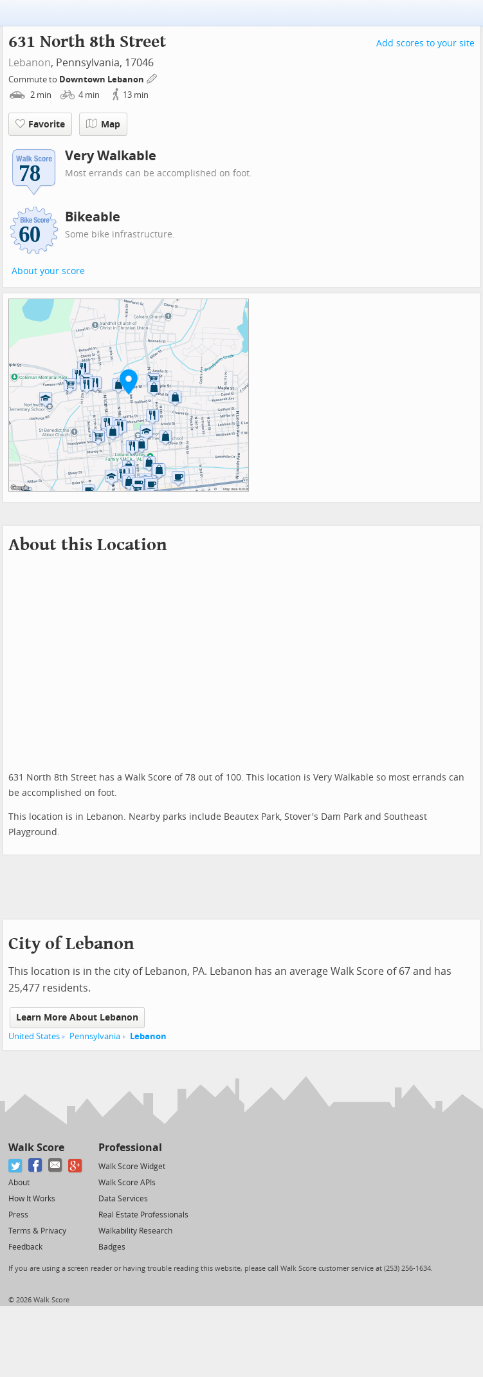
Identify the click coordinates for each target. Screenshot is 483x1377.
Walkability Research (135, 1230)
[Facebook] (35, 1165)
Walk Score (36, 1147)
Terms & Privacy (37, 1230)
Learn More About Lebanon (77, 1017)
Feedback (25, 1247)
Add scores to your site (425, 43)
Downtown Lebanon (102, 79)
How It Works (31, 1198)
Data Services (123, 1198)
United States (34, 1036)
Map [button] (103, 124)
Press (18, 1214)
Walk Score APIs (127, 1182)
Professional (130, 1147)
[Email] (55, 1165)
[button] (128, 381)
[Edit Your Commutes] (152, 77)
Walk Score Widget (131, 1166)
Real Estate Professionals (143, 1214)
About (19, 1182)
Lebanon (29, 63)
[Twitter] (15, 1165)
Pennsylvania (94, 1036)
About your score (48, 271)
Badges (111, 1247)
